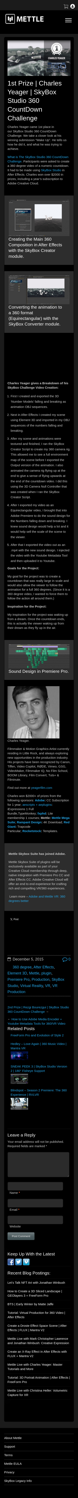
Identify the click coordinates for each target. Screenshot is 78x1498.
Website (15, 1226)
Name (14, 1192)
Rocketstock (31, 831)
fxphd (41, 813)
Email (13, 1209)
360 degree (22, 967)
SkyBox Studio (51, 170)
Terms (8, 1455)
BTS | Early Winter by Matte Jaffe (30, 1304)
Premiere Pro (18, 979)
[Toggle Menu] (68, 20)
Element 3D (17, 973)
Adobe (40, 800)
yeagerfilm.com (41, 787)
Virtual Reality (31, 986)
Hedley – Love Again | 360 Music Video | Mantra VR (39, 1046)
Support (9, 1446)
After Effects (43, 967)
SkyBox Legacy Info (18, 1481)
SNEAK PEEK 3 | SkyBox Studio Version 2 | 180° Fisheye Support (39, 1069)
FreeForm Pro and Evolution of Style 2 (37, 1035)
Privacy (9, 1472)
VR (47, 986)
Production (41, 979)
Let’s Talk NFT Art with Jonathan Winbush (36, 1282)
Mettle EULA (13, 1463)
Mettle (34, 973)
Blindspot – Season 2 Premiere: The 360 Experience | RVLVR (39, 1092)
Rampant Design (29, 822)
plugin (46, 973)
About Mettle (13, 1438)
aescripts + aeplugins (37, 804)
